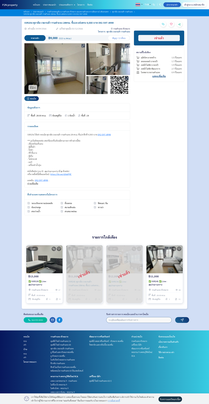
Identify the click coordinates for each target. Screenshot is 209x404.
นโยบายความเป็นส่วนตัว (168, 341)
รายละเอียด (32, 126)
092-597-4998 (104, 134)
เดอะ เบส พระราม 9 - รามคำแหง (64, 380)
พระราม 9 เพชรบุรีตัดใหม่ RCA (64, 376)
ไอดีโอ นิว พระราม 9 (59, 384)
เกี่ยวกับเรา (162, 347)
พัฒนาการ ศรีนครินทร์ (99, 336)
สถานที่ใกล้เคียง (143, 52)
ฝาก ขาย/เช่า (172, 4)
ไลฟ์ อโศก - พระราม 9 (60, 388)
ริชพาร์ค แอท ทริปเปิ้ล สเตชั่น (101, 344)
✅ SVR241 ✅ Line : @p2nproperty (158, 283)
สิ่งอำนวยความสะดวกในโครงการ (42, 194)
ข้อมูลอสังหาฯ (33, 107)
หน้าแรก (36, 4)
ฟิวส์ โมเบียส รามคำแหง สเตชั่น (63, 367)
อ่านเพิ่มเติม (32, 183)
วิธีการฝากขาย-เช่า (166, 352)
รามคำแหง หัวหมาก (59, 336)
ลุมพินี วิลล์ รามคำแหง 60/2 (100, 380)
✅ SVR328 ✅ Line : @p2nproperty (37, 283)
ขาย (25, 341)
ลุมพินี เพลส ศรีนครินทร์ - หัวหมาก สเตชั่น (106, 341)
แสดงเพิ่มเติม (159, 76)
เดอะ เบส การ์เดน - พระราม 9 (63, 392)
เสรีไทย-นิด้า (95, 376)
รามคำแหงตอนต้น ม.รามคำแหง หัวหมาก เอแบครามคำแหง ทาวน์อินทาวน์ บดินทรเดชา (78, 11)
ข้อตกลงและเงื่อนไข (166, 336)
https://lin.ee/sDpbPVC (60, 174)
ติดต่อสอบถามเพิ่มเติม (33, 314)
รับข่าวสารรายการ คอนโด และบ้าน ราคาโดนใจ (127, 314)
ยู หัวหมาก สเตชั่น (58, 356)
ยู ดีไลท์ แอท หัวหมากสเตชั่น (62, 352)
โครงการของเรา (30, 361)
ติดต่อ (89, 4)
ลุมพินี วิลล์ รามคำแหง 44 (61, 344)
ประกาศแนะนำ (49, 4)
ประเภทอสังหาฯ (66, 4)
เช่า (25, 344)
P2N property (10, 4)
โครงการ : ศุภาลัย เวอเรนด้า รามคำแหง (114, 31)
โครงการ (80, 4)
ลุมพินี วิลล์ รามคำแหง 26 (61, 341)
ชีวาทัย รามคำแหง (58, 363)
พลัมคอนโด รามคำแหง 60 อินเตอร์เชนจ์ (67, 370)
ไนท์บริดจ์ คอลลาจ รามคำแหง (63, 359)
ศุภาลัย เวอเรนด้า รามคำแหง (122, 11)
